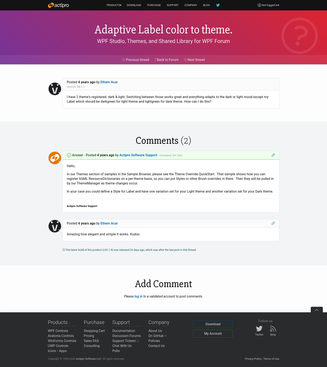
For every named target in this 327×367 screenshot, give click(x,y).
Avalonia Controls (61, 336)
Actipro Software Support (138, 155)
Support (121, 322)
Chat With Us (122, 346)
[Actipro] (58, 5)
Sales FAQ (91, 341)
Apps (63, 351)
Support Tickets (125, 341)
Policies (154, 341)
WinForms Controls (62, 341)
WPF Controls (58, 331)
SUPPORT (173, 5)
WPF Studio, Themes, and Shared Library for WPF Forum (163, 41)
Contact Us (156, 346)
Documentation (123, 331)
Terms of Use (271, 358)
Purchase (94, 322)
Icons (52, 351)
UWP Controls (58, 346)
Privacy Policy (253, 358)
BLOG (206, 5)
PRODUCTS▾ (114, 5)
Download (212, 324)
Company (158, 322)
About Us (155, 331)
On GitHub (157, 336)
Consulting (92, 346)
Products (58, 322)
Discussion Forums (126, 336)
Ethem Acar (109, 82)
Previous (135, 60)
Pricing (89, 336)
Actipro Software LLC (88, 358)
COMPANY (190, 5)
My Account (213, 333)
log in (138, 296)
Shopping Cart (94, 331)
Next (194, 60)
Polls (116, 351)
